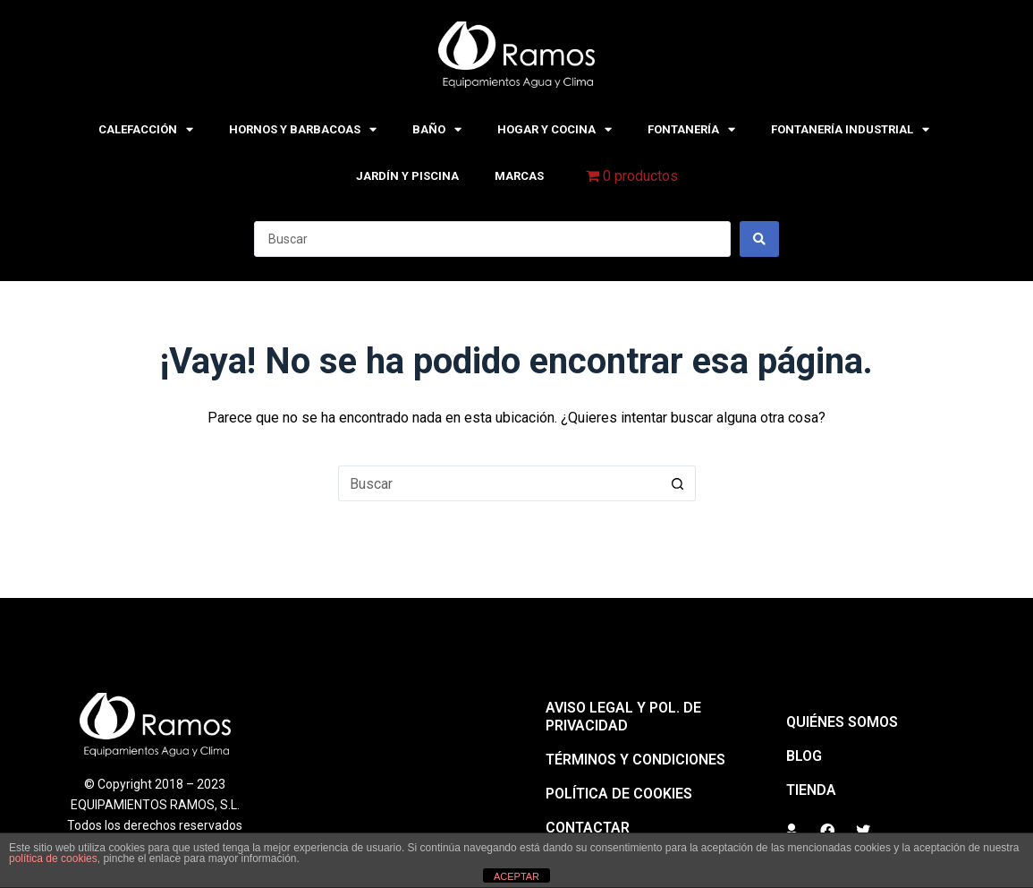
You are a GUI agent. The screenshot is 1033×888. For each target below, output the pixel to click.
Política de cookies (619, 793)
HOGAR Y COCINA (554, 129)
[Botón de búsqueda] (678, 483)
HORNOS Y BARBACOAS (303, 129)
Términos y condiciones (635, 759)
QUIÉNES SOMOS (842, 721)
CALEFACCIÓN (145, 129)
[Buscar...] (499, 483)
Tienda (811, 789)
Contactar (588, 827)
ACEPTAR (516, 876)
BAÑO (436, 129)
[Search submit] (759, 239)
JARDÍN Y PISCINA (407, 176)
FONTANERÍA (691, 129)
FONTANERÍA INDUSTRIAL (850, 129)
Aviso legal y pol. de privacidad (623, 716)
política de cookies (53, 858)
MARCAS (519, 176)
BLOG (804, 755)
